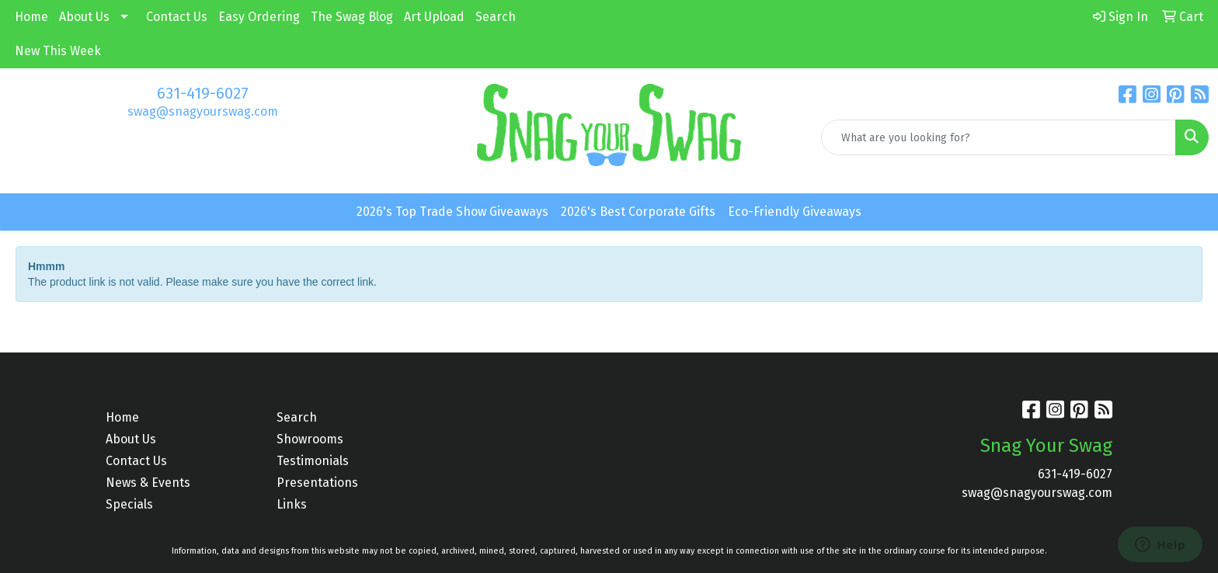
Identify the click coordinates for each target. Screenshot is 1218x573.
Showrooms (310, 439)
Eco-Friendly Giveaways (794, 211)
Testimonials (313, 460)
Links (292, 504)
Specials (129, 504)
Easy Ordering (259, 16)
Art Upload (434, 16)
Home (31, 16)
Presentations (317, 482)
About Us (84, 16)
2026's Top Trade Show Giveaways (452, 211)
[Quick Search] (998, 137)
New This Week (58, 50)
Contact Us (176, 16)
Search (495, 16)
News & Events (148, 482)
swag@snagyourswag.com (202, 111)
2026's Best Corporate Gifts (638, 211)
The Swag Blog (352, 16)
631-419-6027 (203, 93)
